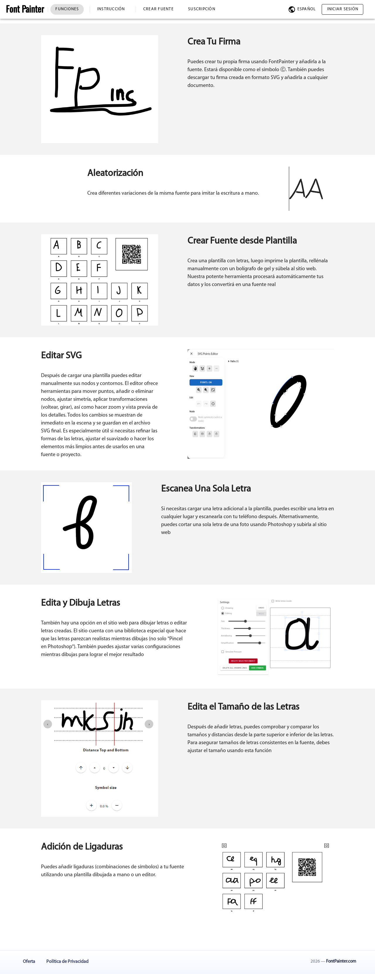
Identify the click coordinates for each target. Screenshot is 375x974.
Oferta (29, 961)
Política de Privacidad (67, 961)
